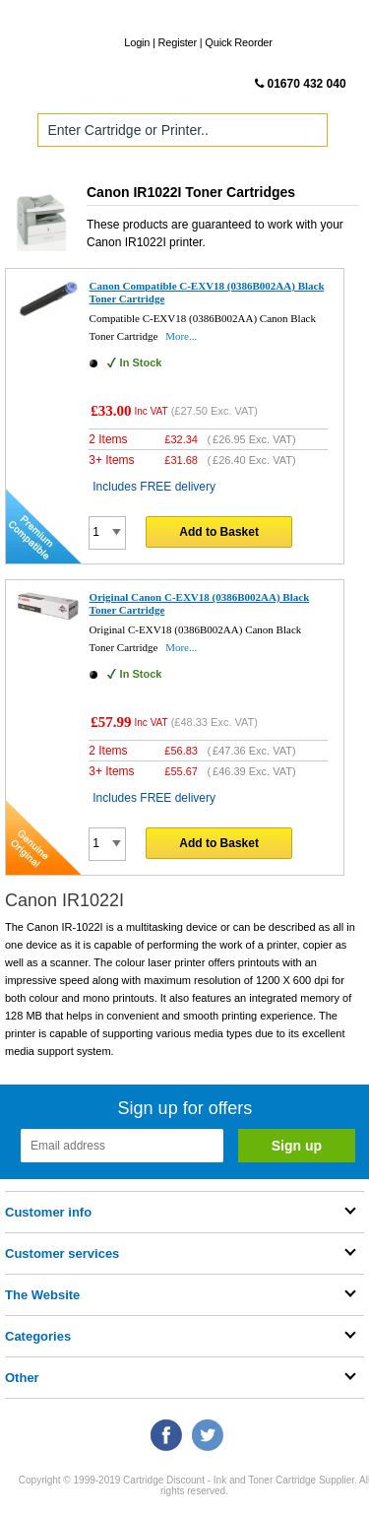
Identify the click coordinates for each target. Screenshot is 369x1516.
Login (137, 42)
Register (177, 42)
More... (181, 336)
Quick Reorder (238, 42)
